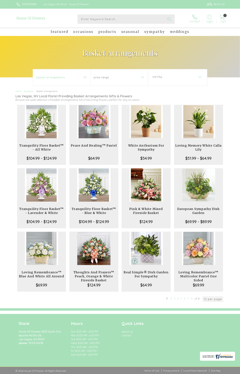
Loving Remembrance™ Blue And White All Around (41, 274)
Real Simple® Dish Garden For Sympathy (146, 274)
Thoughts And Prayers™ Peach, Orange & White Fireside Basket (94, 276)
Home (18, 91)
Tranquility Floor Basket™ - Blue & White (94, 211)
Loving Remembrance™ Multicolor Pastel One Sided (198, 276)
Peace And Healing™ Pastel (94, 145)
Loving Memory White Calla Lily (198, 147)
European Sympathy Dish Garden (198, 211)
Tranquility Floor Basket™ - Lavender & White (41, 211)
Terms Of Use (151, 370)
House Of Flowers (30, 18)
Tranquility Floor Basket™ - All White (41, 147)
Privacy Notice (171, 370)
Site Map (215, 370)
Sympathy (29, 91)
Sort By (157, 76)
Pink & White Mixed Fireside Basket (146, 211)
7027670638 (29, 4)
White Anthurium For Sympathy (146, 147)
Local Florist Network (195, 370)
